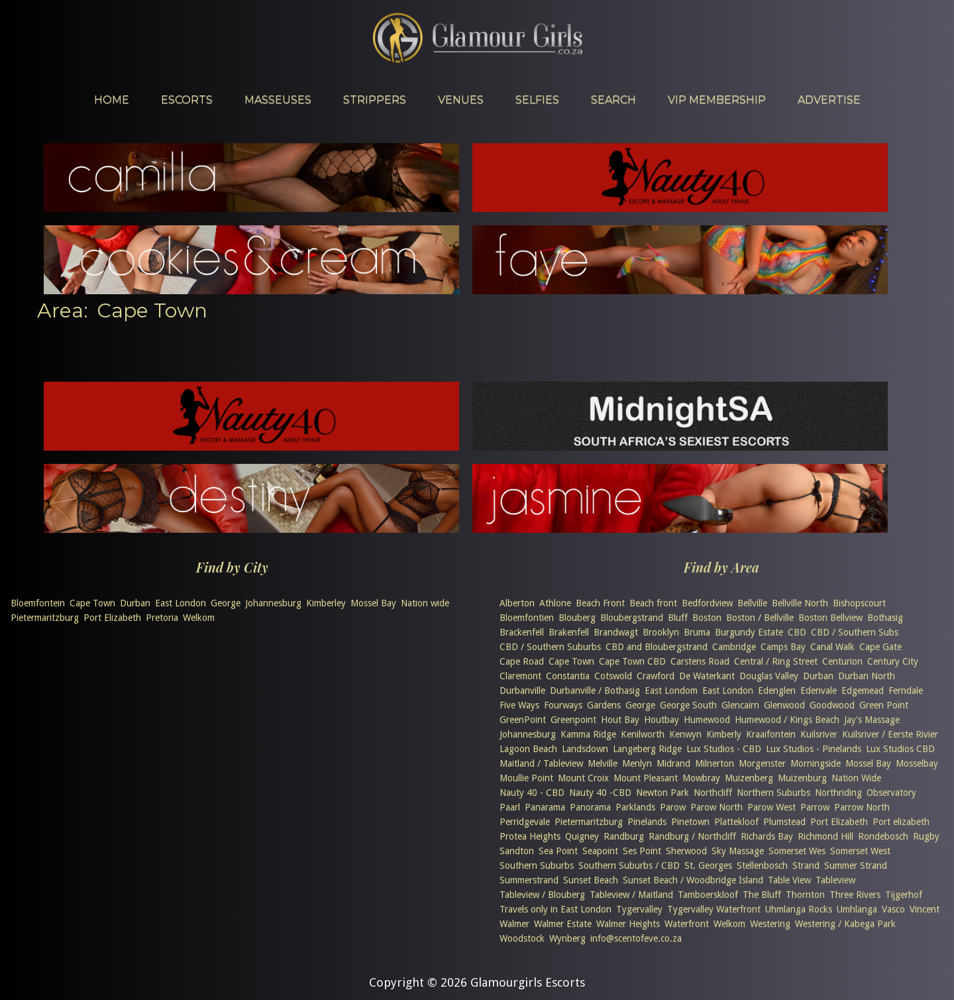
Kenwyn (685, 734)
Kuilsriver (818, 734)
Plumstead (784, 821)
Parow (673, 807)
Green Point (883, 705)
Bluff (678, 617)
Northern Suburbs (773, 792)
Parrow (814, 807)
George (225, 603)
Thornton (805, 894)
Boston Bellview (830, 617)
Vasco (893, 909)
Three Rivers (854, 894)
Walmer (514, 923)
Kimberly (723, 734)
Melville (602, 763)
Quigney (582, 836)
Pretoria (162, 617)
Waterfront (686, 923)
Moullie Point (526, 778)
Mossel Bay (373, 603)
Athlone (555, 603)
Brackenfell (522, 632)
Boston (706, 617)
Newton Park (662, 792)
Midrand (673, 763)
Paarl (510, 807)
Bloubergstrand (631, 617)
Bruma (697, 632)
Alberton (517, 603)
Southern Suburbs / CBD (629, 865)
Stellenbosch (762, 865)
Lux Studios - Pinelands (813, 749)
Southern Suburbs (537, 865)
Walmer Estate (563, 923)
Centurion (842, 661)
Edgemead (862, 690)
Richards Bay (767, 836)
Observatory (891, 792)
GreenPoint (523, 719)
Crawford (655, 676)
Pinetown (690, 821)
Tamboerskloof (708, 894)
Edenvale (818, 690)
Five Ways (519, 705)
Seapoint (600, 851)
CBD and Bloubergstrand (657, 646)
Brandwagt (616, 632)
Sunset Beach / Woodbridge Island (693, 880)
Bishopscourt (859, 603)
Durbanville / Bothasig (595, 690)
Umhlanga (857, 909)
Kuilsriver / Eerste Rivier (890, 734)
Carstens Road (699, 661)
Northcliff (713, 792)
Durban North (866, 676)
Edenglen (777, 690)
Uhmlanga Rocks (798, 909)
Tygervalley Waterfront (714, 909)
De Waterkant (707, 676)
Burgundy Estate (749, 632)
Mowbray (701, 778)
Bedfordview (707, 603)
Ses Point (642, 851)
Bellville (752, 603)
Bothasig (885, 617)
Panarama (545, 807)
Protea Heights (530, 836)
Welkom (199, 617)
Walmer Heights (628, 923)
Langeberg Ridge (647, 749)
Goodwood (832, 705)
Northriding (838, 792)
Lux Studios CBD (900, 749)
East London (180, 603)
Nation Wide (856, 778)
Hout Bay (620, 719)
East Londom (671, 690)
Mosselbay (917, 763)
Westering (770, 923)
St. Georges (708, 865)
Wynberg (567, 938)
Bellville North (800, 603)
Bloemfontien (527, 617)
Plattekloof (736, 821)
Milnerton (714, 763)
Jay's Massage (872, 719)
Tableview (835, 880)
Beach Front (600, 603)
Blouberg (577, 617)
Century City (892, 661)
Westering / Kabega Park (845, 923)
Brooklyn (661, 632)
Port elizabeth (901, 821)
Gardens (604, 705)
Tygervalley (639, 909)
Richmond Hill (825, 836)
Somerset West (860, 851)
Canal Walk (832, 646)
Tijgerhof (903, 894)
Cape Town (92, 603)
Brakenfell (569, 632)
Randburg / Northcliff (692, 836)
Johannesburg (273, 603)
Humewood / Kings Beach (787, 719)
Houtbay (661, 719)
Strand (806, 865)
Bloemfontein (38, 603)
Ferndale (905, 690)
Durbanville (522, 690)
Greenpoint (573, 719)
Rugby (926, 836)
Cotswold (613, 676)
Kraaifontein (771, 734)
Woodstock (522, 938)
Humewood (707, 719)
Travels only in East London (555, 909)
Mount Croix (583, 778)
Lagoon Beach (528, 749)
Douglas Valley (768, 676)
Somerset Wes (796, 851)
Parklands (635, 807)
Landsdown (585, 749)
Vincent (924, 909)
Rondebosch (883, 836)
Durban (135, 603)
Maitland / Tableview (541, 763)
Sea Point (558, 851)
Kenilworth (642, 734)
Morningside (815, 763)
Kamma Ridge (588, 734)
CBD (797, 632)
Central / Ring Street (776, 661)
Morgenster (762, 763)
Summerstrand (529, 880)
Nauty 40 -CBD (600, 792)
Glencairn (740, 705)
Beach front (653, 603)
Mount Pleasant (645, 778)
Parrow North (862, 807)
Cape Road (522, 661)
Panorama (590, 807)
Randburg (624, 836)
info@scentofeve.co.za (636, 938)
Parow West (771, 807)
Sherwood (686, 851)
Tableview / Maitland (631, 894)
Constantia (568, 676)
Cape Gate (880, 646)
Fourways (563, 705)
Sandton (517, 851)
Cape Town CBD (632, 661)
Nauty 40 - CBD (532, 792)
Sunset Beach (590, 880)
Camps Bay (783, 646)
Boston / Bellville (760, 617)
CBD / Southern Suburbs (550, 646)
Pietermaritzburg (45, 617)
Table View (789, 880)
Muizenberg (749, 778)
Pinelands (646, 821)
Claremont (520, 676)
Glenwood (784, 705)
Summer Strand (855, 865)
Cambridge (734, 646)
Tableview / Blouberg (542, 894)
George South (688, 705)
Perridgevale (525, 821)
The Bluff (762, 894)
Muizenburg (802, 778)
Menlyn (637, 763)
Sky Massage (738, 851)
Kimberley (326, 603)
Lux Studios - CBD (723, 749)
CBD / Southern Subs (854, 632)
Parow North (716, 807)
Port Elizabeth (112, 617)
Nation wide (425, 603)
